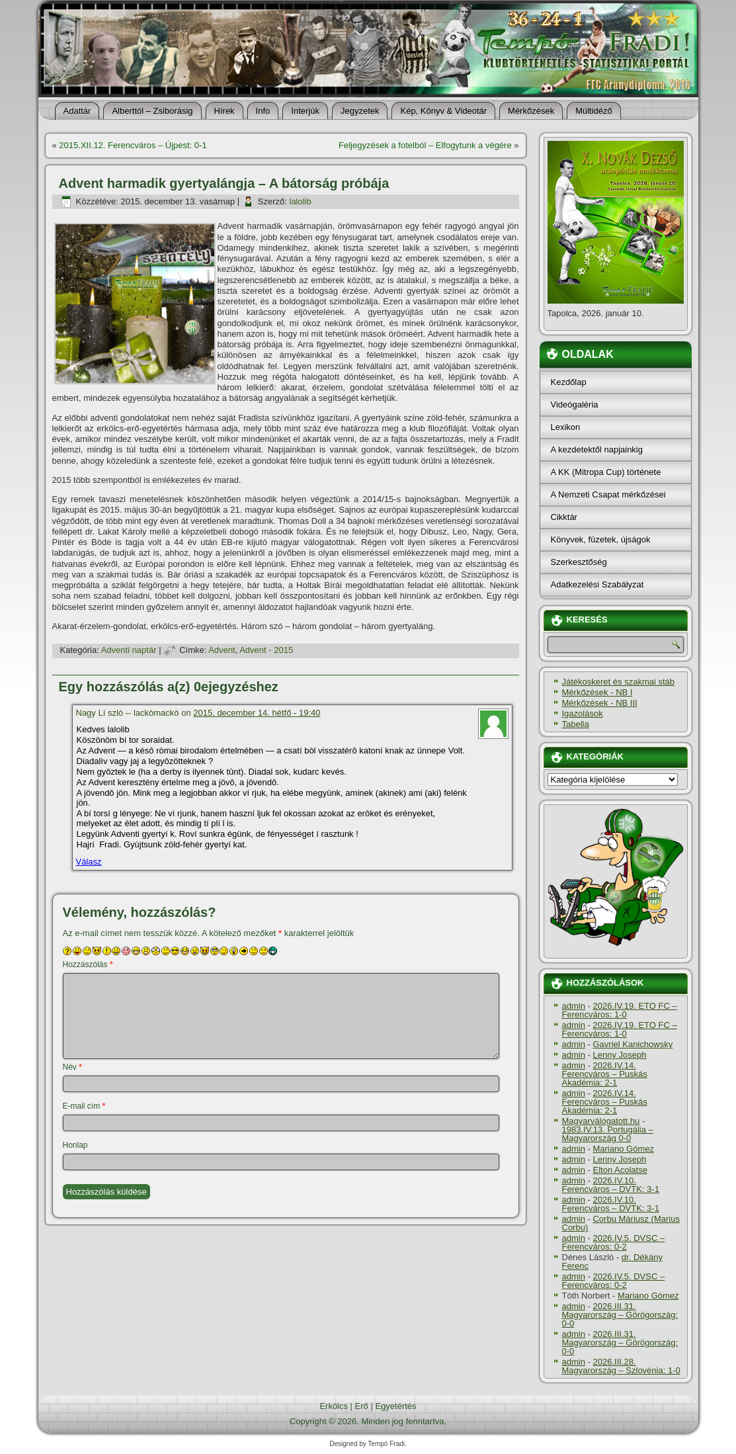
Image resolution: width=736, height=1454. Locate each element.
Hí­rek (224, 111)
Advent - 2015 (266, 650)
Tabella (575, 724)
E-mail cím (84, 1106)
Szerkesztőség (579, 562)
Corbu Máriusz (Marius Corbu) (621, 1223)
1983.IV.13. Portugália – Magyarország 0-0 (607, 1134)
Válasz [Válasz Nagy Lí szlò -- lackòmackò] (89, 862)
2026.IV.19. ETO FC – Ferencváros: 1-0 (619, 1010)
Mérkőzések (531, 111)
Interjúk (305, 111)
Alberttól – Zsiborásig (152, 111)
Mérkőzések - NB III (599, 703)
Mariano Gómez (623, 1149)
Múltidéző (593, 111)
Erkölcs (333, 1406)
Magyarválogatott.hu (601, 1121)
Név (72, 1067)
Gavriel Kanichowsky (633, 1044)
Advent (221, 650)
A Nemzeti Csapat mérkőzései (608, 494)
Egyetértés (395, 1406)
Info (263, 111)
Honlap (75, 1145)
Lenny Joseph (619, 1055)
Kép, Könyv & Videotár (443, 111)
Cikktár (564, 517)
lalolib (300, 201)
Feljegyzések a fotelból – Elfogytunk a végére (425, 145)
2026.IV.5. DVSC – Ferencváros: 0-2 (613, 1242)
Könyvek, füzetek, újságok (601, 539)
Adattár (77, 111)
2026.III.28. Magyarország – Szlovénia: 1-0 (621, 1366)
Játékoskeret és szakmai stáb (618, 682)
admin (573, 1006)
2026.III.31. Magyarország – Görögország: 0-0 (620, 1314)
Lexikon (566, 427)
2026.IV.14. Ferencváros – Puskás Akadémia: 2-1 (604, 1074)
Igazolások (582, 713)
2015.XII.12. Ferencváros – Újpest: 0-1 (132, 145)
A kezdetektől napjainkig (597, 449)
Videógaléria (574, 404)
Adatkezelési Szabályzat (597, 584)
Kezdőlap (569, 382)
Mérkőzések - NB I (597, 692)
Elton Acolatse (620, 1170)
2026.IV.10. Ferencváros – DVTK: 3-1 (610, 1185)
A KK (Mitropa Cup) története (606, 472)
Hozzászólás (88, 964)
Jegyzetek (360, 111)
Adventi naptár (129, 650)
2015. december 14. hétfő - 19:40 (256, 713)
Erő (361, 1406)
